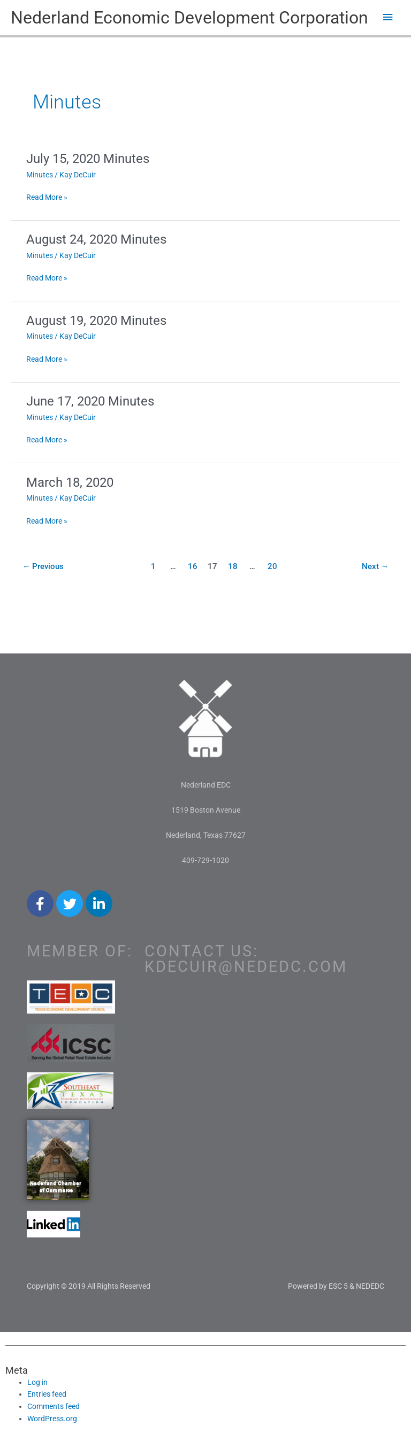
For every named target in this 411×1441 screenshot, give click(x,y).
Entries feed (46, 1394)
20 (272, 566)
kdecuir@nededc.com (245, 966)
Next (375, 566)
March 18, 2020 (69, 482)
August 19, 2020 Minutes (96, 320)
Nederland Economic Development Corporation (189, 17)
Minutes (39, 174)
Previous (43, 566)
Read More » (46, 196)
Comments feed (53, 1406)
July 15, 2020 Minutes (87, 158)
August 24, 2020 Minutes (96, 239)
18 (233, 566)
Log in (37, 1382)
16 (192, 566)
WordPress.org (52, 1418)
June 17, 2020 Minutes (90, 401)
